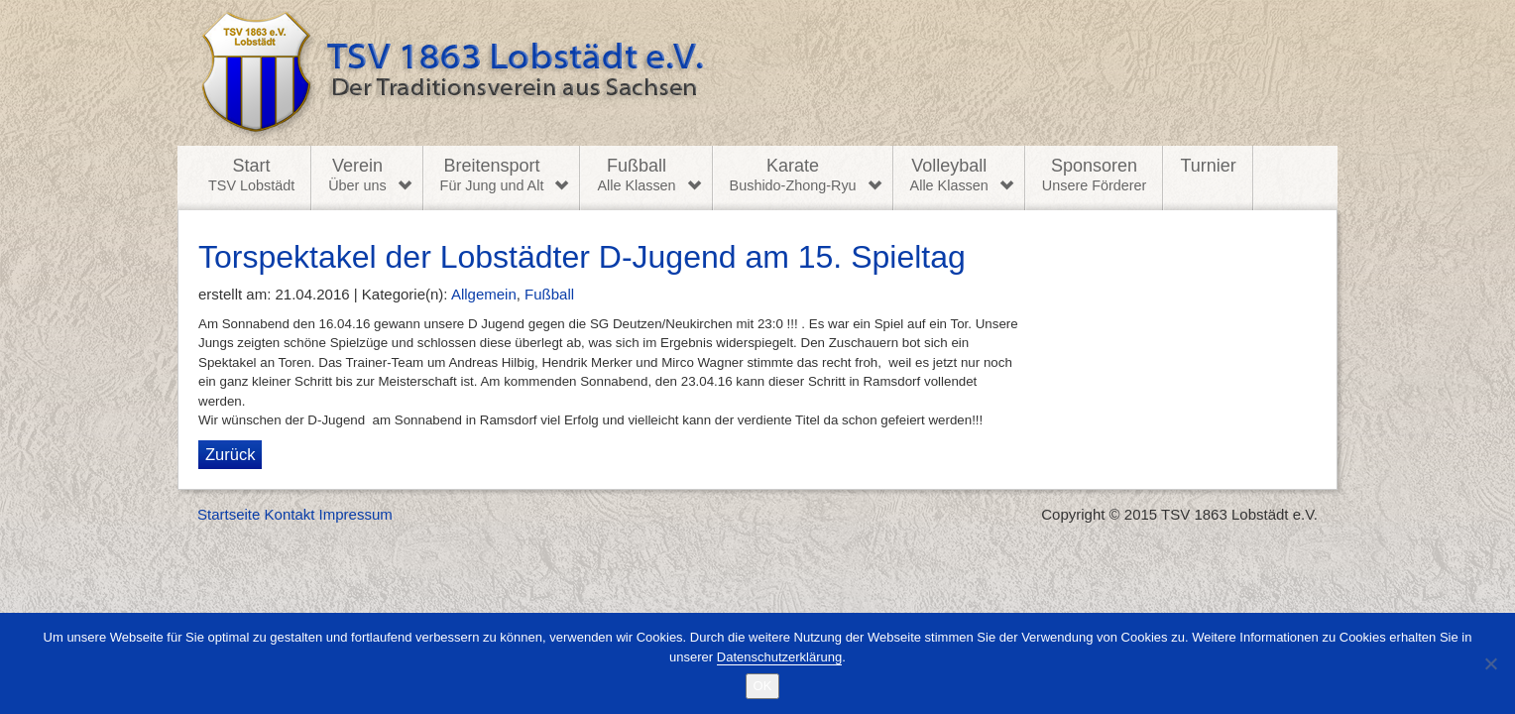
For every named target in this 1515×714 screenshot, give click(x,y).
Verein (357, 175)
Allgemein (484, 294)
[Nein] (1490, 663)
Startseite (228, 514)
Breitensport (492, 175)
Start (251, 175)
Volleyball (949, 175)
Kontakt (290, 514)
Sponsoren (1094, 175)
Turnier (1207, 166)
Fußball (636, 175)
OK (763, 685)
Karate (793, 175)
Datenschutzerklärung (779, 657)
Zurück (230, 454)
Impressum (356, 514)
